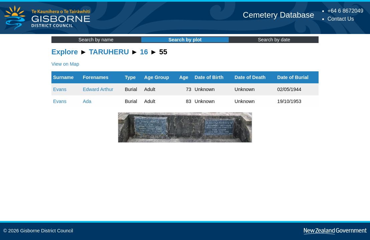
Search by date (274, 39)
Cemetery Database (278, 14)
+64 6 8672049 (345, 11)
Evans (59, 89)
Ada (87, 101)
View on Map (65, 64)
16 (144, 52)
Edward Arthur (98, 89)
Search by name (96, 39)
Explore (64, 52)
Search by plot (184, 39)
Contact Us (341, 19)
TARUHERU (109, 52)
